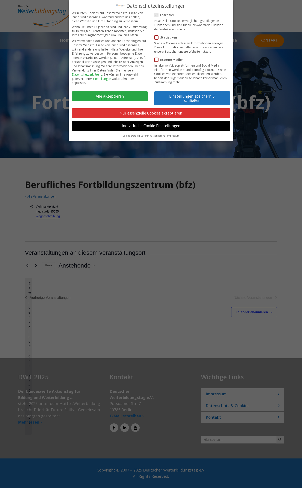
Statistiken (167, 37)
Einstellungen (102, 79)
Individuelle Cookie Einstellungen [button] (151, 125)
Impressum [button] (173, 135)
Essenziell (166, 15)
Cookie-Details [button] (130, 135)
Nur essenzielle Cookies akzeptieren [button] (151, 113)
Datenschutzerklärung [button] (152, 135)
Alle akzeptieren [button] (110, 96)
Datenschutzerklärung (87, 74)
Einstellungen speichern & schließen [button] (192, 98)
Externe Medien (170, 60)
